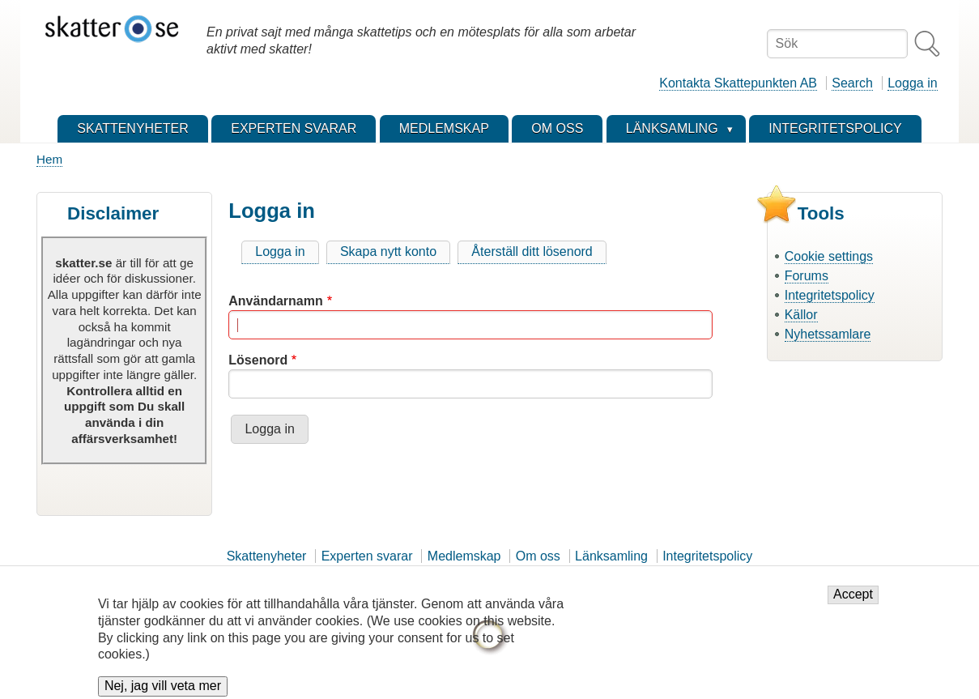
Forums (806, 276)
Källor (801, 315)
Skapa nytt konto (388, 251)
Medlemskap (464, 556)
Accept (853, 604)
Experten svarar (367, 556)
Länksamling (611, 556)
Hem (49, 159)
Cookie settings (829, 256)
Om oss (538, 556)
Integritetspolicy (830, 295)
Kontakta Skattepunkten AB (738, 83)
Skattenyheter (267, 556)
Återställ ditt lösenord (531, 251)
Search (852, 83)
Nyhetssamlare (828, 334)
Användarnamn (275, 301)
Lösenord (257, 360)
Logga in (912, 83)
